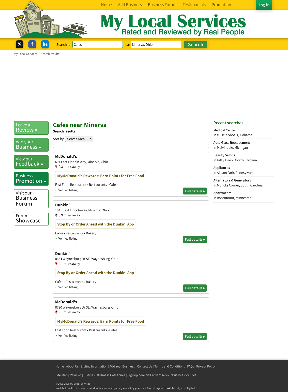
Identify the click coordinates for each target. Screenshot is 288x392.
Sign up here (136, 375)
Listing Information (94, 366)
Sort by (58, 138)
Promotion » (32, 178)
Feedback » (32, 161)
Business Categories (111, 375)
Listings (89, 375)
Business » (32, 144)
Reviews (76, 375)
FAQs (190, 366)
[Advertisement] (144, 88)
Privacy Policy (206, 366)
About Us (72, 366)
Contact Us (144, 366)
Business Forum (32, 198)
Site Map (62, 375)
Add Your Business (122, 366)
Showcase (32, 218)
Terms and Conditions (169, 366)
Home (60, 366)
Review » (32, 127)
